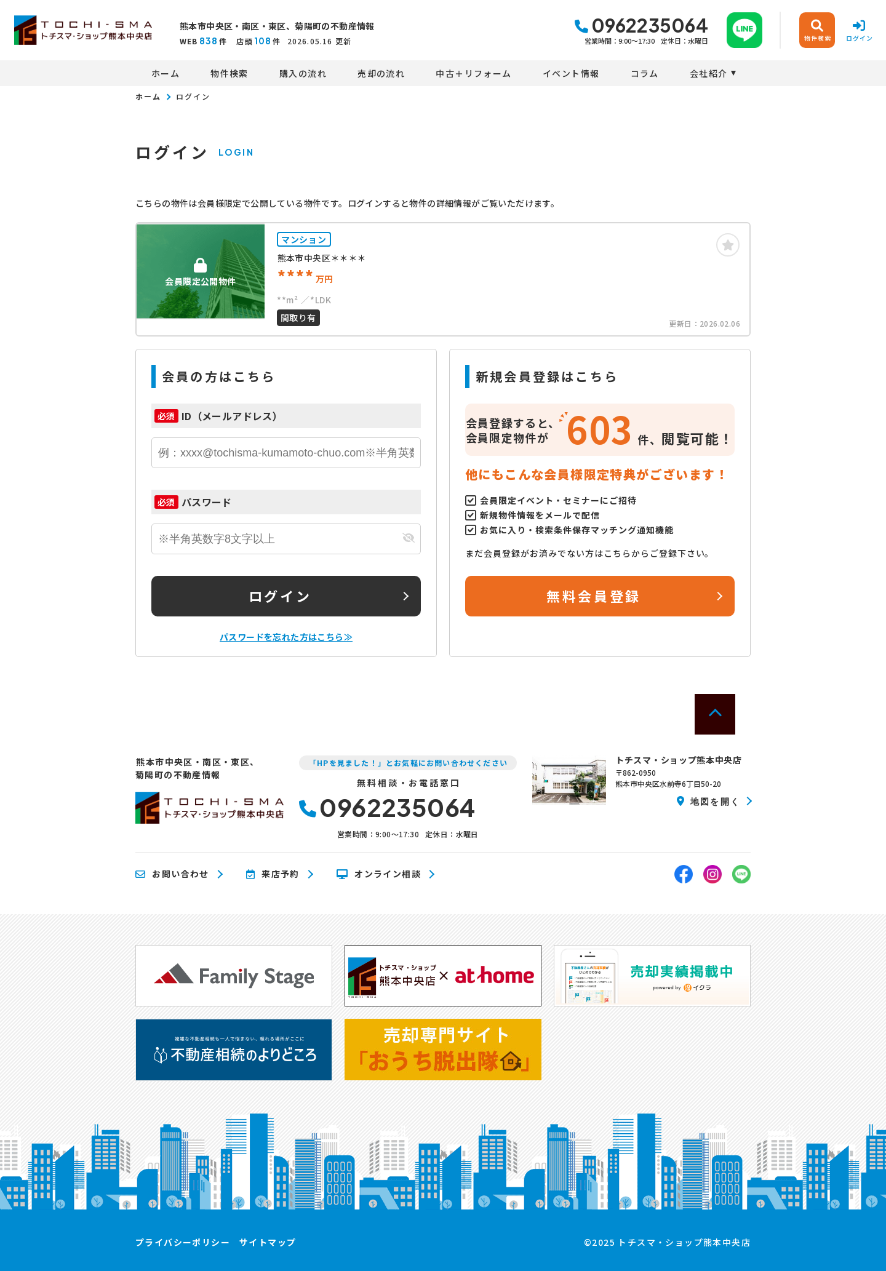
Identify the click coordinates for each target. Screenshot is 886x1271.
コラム (645, 73)
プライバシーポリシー (182, 1242)
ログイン (280, 595)
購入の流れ (303, 73)
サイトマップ (267, 1242)
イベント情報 (571, 73)
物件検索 (229, 73)
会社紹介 (709, 73)
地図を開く (708, 801)
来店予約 (273, 874)
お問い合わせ (172, 874)
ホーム (165, 73)
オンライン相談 (379, 874)
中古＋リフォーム (473, 73)
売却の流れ (381, 73)
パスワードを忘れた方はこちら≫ (286, 637)
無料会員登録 (593, 595)
